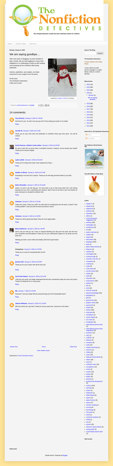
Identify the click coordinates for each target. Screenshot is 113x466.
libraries (88, 340)
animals (88, 222)
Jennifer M (18, 131)
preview (88, 379)
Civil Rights (89, 254)
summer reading (91, 405)
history (88, 310)
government (90, 300)
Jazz (87, 335)
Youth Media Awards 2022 (94, 432)
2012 (88, 123)
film (87, 285)
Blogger (65, 455)
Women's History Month (93, 427)
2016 (88, 112)
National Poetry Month (93, 357)
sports (88, 402)
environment (90, 281)
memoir (88, 350)
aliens (88, 216)
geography (89, 295)
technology (89, 410)
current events (90, 271)
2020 (88, 93)
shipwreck (89, 393)
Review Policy (21, 44)
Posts (88, 135)
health (88, 307)
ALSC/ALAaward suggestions (91, 219)
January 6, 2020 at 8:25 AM (50, 145)
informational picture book (94, 324)
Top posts (89, 412)
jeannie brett (19, 262)
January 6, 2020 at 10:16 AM (36, 185)
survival (88, 407)
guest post (89, 305)
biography (89, 242)
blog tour (89, 249)
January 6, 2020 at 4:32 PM (33, 249)
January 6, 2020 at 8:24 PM (33, 262)
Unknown (18, 201)
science (88, 385)
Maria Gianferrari (21, 229)
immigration (90, 322)
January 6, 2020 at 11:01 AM (31, 201)
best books (89, 239)
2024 (88, 84)
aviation (88, 234)
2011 (88, 126)
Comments (90, 138)
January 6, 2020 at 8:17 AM (31, 131)
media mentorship (92, 347)
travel (88, 415)
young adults (90, 429)
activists (88, 211)
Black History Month (92, 247)
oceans (88, 372)
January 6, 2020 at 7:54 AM (33, 118)
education (89, 278)
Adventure (89, 213)
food (87, 288)
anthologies (89, 225)
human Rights (90, 317)
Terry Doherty (20, 118)
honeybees (89, 315)
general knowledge (92, 293)
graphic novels (90, 302)
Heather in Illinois (21, 172)
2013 (88, 120)
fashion (88, 283)
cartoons (89, 251)
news (88, 362)
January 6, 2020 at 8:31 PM (37, 276)
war (87, 422)
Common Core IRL (92, 259)
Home (10, 44)
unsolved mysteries (92, 417)
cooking (88, 264)
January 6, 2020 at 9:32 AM (33, 160)
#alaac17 (89, 204)
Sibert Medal (90, 395)
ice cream (89, 320)
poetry (88, 374)
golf (87, 298)
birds (87, 244)
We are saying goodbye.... (92, 98)
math (87, 345)
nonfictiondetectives (22, 105)
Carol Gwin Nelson (21, 276)
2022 (88, 90)
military (88, 352)
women (88, 424)
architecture (90, 227)
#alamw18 (89, 208)
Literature (89, 342)
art (87, 230)
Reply (17, 124)
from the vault (90, 290)
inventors (89, 333)
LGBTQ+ (89, 338)
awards (88, 237)
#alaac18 (89, 206)
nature (88, 359)
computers (89, 261)
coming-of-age (90, 256)
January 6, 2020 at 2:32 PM (36, 229)
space (88, 398)
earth (87, 276)
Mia (16, 291)
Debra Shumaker (21, 185)
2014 (88, 117)
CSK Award (89, 269)
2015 (88, 115)
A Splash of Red (61, 98)
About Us (33, 44)
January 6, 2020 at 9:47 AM (36, 172)
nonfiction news (91, 364)
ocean (88, 369)
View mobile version (43, 350)
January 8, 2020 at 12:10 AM (37, 303)
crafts (88, 266)
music (88, 355)
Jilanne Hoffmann (21, 303)
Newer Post (13, 347)
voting (88, 419)
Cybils (88, 273)
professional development (94, 381)
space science (90, 400)
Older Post (73, 347)
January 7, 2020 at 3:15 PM (27, 291)
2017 (88, 109)
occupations (90, 367)
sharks (88, 390)
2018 (88, 106)
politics (88, 376)
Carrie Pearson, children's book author (28, 145)
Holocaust (89, 312)
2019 (88, 103)
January (91, 95)
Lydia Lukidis (19, 160)
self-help (89, 388)
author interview (91, 232)
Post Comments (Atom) (25, 356)
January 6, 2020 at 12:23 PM (31, 216)
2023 (88, 87)
